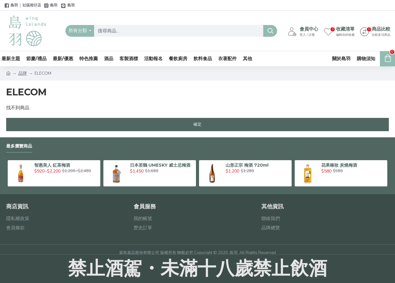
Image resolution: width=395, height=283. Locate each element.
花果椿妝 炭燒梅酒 (339, 165)
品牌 (22, 73)
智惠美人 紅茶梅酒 (52, 165)
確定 (197, 124)
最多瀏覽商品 (19, 146)
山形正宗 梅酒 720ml (247, 165)
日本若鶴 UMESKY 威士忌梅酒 (160, 165)
